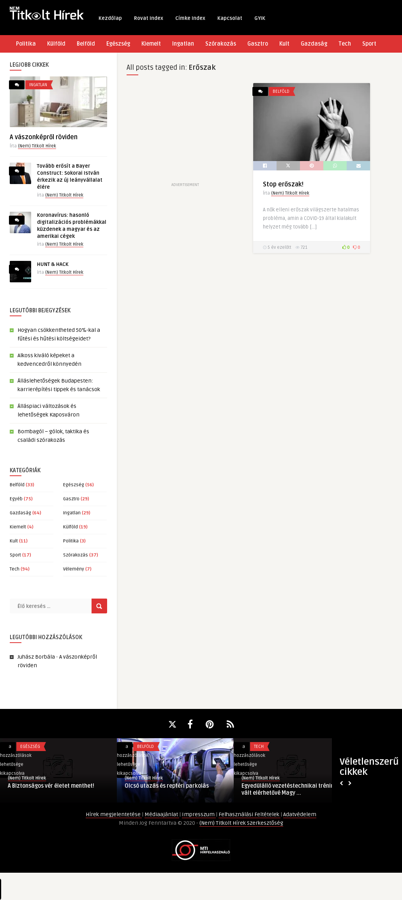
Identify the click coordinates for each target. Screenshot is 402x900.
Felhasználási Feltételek (249, 814)
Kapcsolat (229, 18)
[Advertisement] (185, 132)
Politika (26, 44)
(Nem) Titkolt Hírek (37, 146)
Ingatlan (183, 44)
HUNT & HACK (53, 264)
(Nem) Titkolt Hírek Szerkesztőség (241, 823)
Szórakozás (220, 44)
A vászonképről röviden (44, 137)
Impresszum (199, 814)
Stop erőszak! (283, 184)
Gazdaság (314, 44)
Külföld (56, 44)
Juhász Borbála (36, 657)
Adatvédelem (299, 814)
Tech (345, 44)
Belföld (86, 44)
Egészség (118, 44)
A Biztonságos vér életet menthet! (51, 786)
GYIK (259, 18)
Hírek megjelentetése (114, 814)
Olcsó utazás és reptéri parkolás (167, 786)
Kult (284, 44)
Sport (369, 44)
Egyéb (16, 499)
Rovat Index (148, 18)
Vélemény (73, 569)
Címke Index (190, 18)
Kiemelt (151, 44)
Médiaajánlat (162, 814)
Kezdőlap (110, 18)
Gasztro (257, 44)
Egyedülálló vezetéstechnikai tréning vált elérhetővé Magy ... (289, 789)
